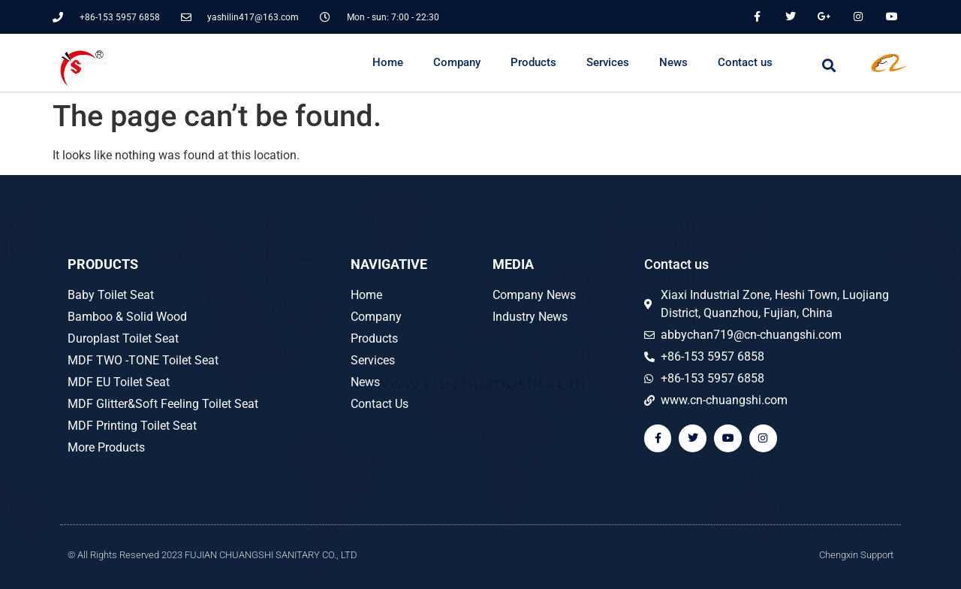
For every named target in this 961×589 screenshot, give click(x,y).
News (673, 62)
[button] (829, 65)
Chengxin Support (856, 554)
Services (607, 62)
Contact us (745, 62)
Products (533, 62)
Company (456, 62)
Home (387, 62)
